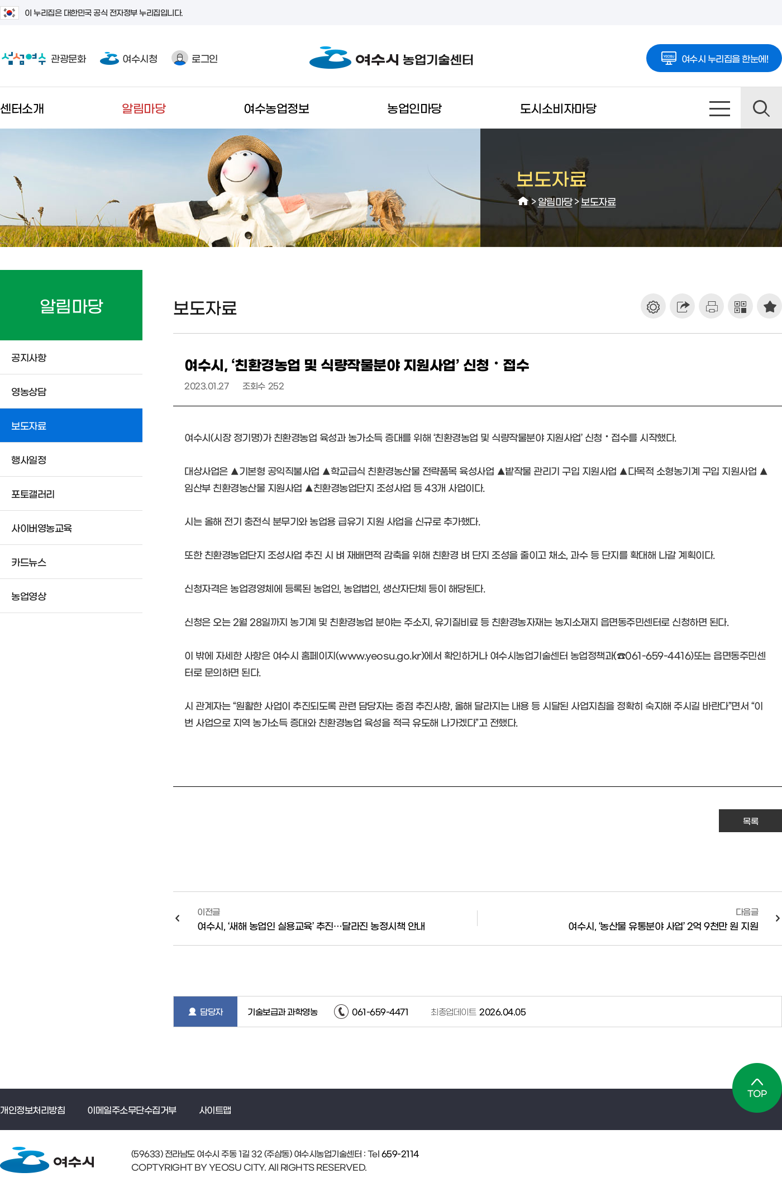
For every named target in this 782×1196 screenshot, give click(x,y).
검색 (761, 108)
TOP (757, 1088)
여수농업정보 (276, 107)
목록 (750, 821)
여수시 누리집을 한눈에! (714, 54)
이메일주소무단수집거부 (132, 1109)
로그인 (194, 57)
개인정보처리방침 (32, 1109)
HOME (523, 201)
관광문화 (42, 58)
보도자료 (598, 201)
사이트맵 (720, 108)
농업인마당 (414, 107)
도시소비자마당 (558, 107)
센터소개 (22, 107)
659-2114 (399, 1153)
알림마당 (143, 107)
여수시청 (128, 57)
